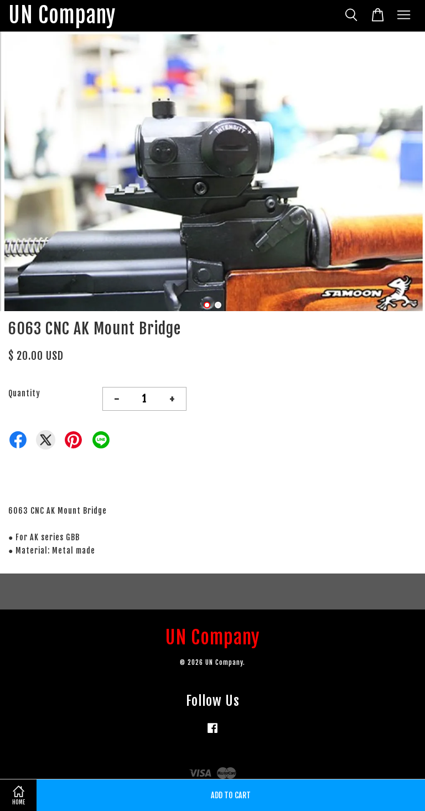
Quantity (24, 393)
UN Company (62, 16)
